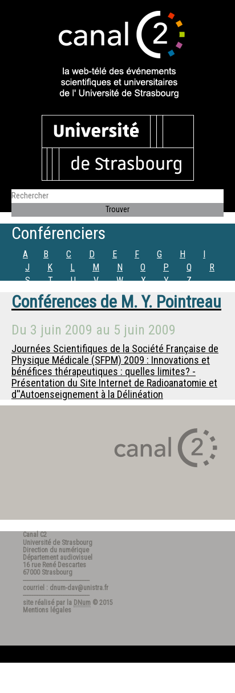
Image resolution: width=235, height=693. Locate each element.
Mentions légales (47, 610)
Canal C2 (35, 535)
